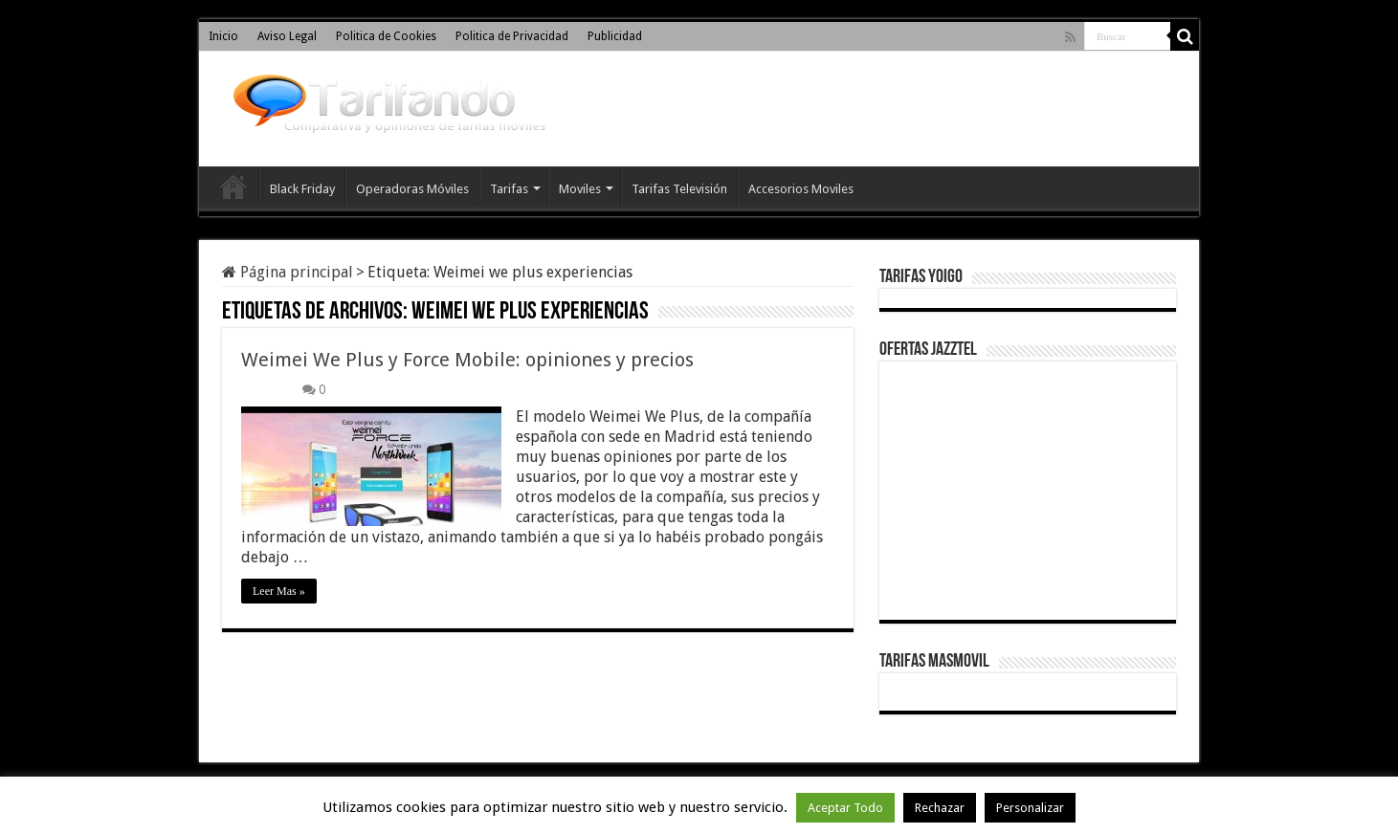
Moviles (580, 189)
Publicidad (615, 36)
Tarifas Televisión (679, 189)
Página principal (287, 272)
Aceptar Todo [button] (845, 808)
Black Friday (302, 189)
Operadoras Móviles (412, 189)
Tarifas (509, 189)
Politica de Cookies (386, 36)
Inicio (223, 36)
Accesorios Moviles (801, 189)
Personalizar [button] (1030, 808)
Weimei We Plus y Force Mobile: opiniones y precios (467, 359)
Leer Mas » (279, 591)
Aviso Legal (287, 36)
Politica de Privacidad (511, 36)
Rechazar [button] (940, 808)
